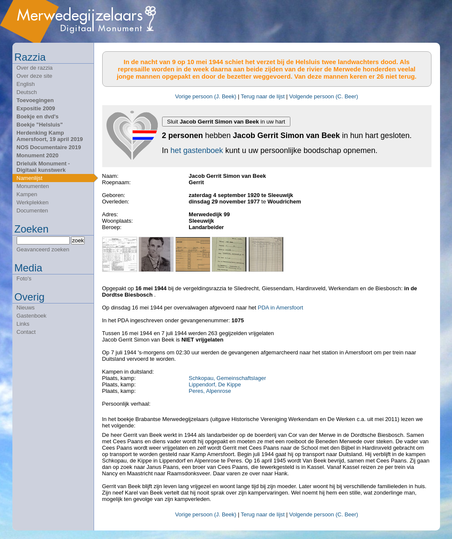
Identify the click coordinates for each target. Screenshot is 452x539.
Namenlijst (30, 178)
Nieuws (26, 307)
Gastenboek (32, 315)
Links (23, 324)
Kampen (27, 194)
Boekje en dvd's (38, 116)
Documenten (32, 210)
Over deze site (35, 76)
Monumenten (33, 186)
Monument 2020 (38, 155)
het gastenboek (197, 150)
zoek (78, 240)
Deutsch (27, 92)
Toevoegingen (35, 100)
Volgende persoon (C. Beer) (323, 96)
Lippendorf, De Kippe (215, 384)
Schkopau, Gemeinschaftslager (227, 378)
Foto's (24, 278)
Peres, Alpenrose (210, 391)
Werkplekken (33, 202)
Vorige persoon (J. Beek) (205, 96)
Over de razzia (35, 68)
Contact (26, 332)
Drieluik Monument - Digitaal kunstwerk (43, 166)
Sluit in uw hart (226, 121)
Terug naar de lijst (263, 96)
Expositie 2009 (36, 108)
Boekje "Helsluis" (40, 124)
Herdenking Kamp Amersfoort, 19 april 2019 (50, 136)
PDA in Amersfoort (280, 307)
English (26, 84)
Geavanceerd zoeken (43, 249)
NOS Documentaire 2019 (49, 147)
